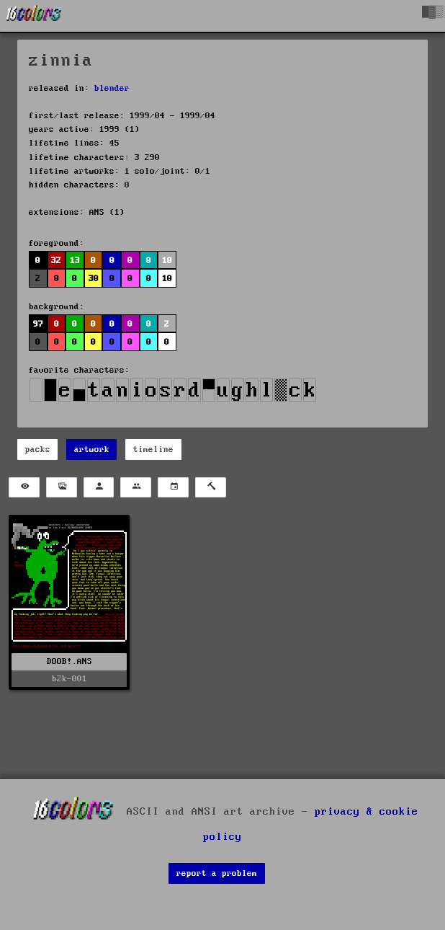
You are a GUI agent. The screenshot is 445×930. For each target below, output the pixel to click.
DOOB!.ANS (69, 661)
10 (167, 260)
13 (75, 260)
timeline (153, 449)
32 (56, 260)
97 (38, 324)
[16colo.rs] (34, 16)
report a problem (216, 873)
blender (112, 88)
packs (37, 449)
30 (94, 278)
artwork (91, 449)
